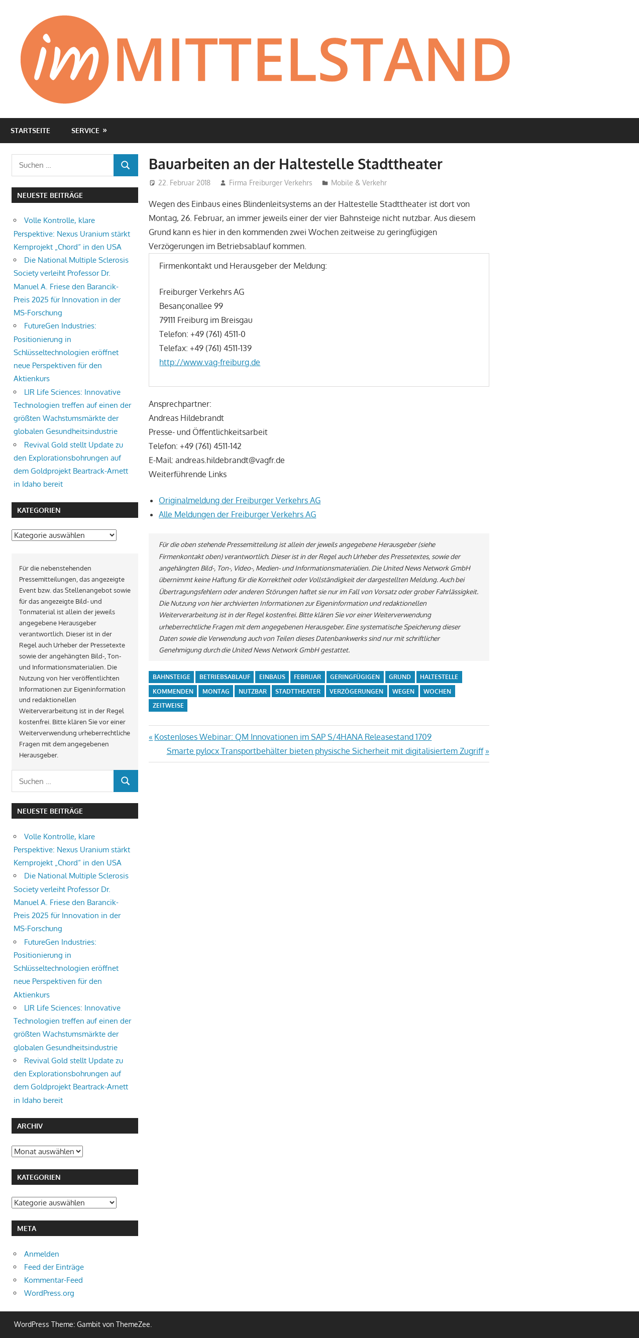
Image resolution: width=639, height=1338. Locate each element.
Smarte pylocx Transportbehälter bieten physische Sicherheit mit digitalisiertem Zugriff (325, 751)
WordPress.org (49, 1293)
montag (216, 691)
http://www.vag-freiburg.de (209, 362)
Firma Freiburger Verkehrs (270, 182)
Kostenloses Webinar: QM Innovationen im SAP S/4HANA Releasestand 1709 (293, 737)
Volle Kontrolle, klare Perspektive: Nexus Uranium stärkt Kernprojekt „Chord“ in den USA (72, 233)
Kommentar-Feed (53, 1280)
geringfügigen (355, 677)
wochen (437, 691)
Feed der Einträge (54, 1267)
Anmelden (41, 1254)
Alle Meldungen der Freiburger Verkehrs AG (237, 514)
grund (400, 677)
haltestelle (439, 677)
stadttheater (298, 691)
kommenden (173, 691)
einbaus (272, 677)
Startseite (30, 130)
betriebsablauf (224, 677)
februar (307, 677)
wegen (403, 691)
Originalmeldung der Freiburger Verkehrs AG (240, 500)
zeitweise (168, 705)
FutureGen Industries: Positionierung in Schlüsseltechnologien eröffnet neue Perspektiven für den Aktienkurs (66, 352)
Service (85, 130)
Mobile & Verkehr (359, 182)
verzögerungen (356, 691)
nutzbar (253, 691)
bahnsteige (171, 677)
